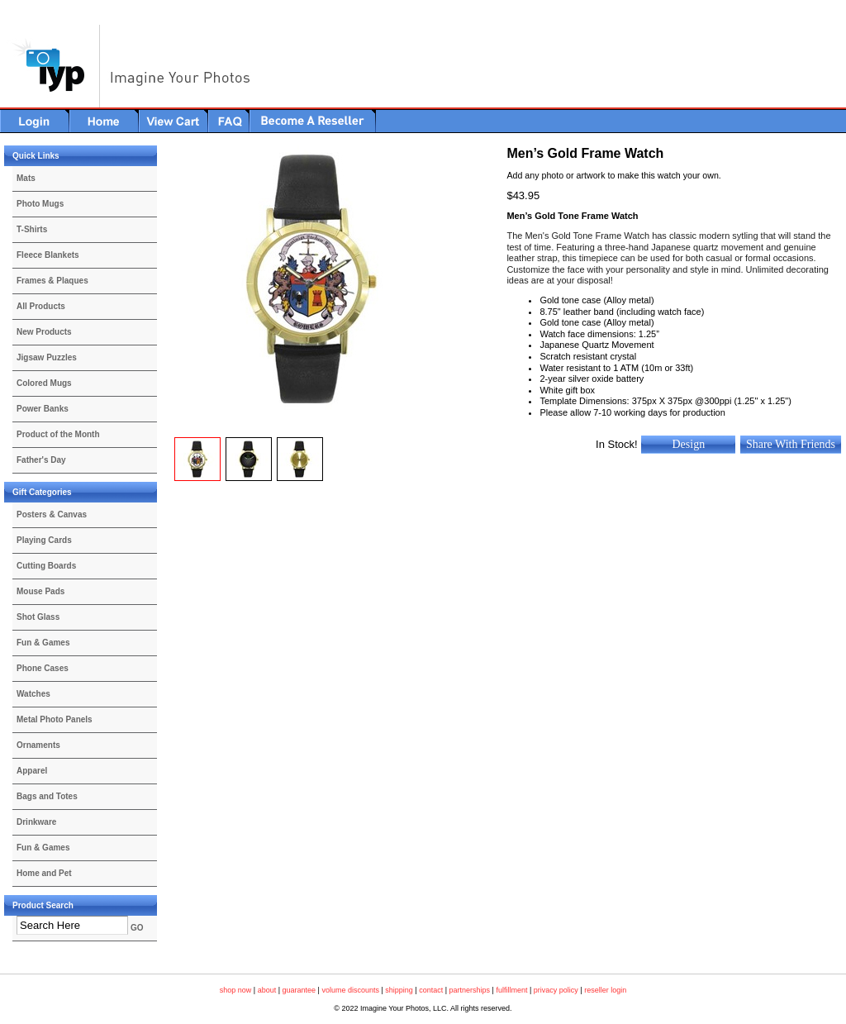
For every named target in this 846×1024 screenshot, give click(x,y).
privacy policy (556, 990)
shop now (236, 990)
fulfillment (511, 990)
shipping (399, 990)
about (267, 990)
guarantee (299, 990)
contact (431, 990)
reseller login (605, 990)
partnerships (470, 990)
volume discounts (350, 990)
